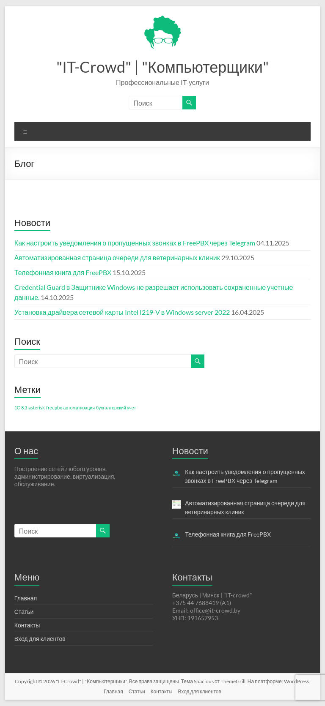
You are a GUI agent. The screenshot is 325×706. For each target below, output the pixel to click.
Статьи (23, 611)
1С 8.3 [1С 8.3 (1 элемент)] (20, 407)
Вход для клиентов (40, 638)
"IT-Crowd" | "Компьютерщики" (162, 66)
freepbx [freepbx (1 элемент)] (54, 407)
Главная (25, 598)
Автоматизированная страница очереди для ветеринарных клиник (117, 258)
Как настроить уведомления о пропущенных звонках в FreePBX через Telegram (134, 243)
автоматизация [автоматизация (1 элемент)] (79, 407)
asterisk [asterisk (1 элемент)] (36, 407)
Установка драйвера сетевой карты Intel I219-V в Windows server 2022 (122, 312)
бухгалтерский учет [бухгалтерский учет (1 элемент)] (116, 407)
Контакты (27, 625)
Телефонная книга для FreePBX (62, 272)
